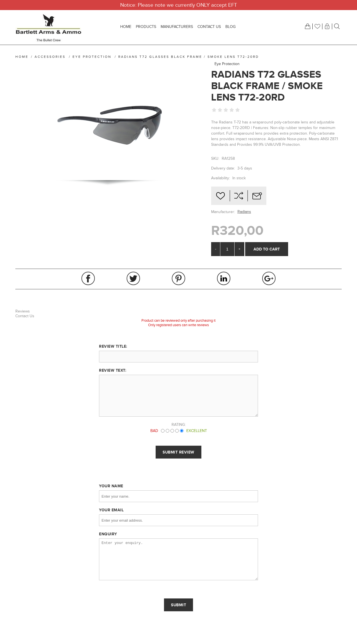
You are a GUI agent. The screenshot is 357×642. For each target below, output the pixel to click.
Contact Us (24, 316)
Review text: (112, 370)
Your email (111, 510)
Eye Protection (227, 63)
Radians (244, 211)
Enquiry (108, 534)
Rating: (179, 424)
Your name (111, 486)
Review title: (113, 346)
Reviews (22, 311)
